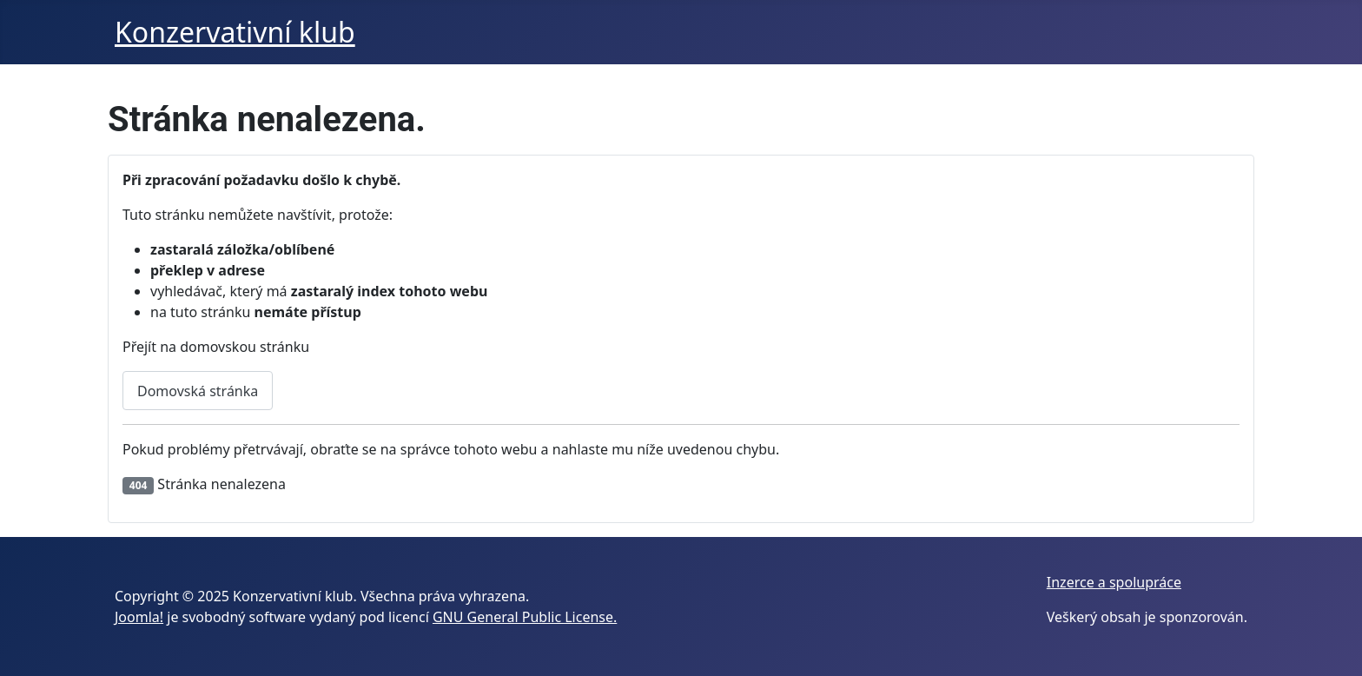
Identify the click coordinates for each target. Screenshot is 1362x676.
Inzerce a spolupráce (1114, 582)
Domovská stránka (197, 391)
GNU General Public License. (525, 616)
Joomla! (139, 616)
